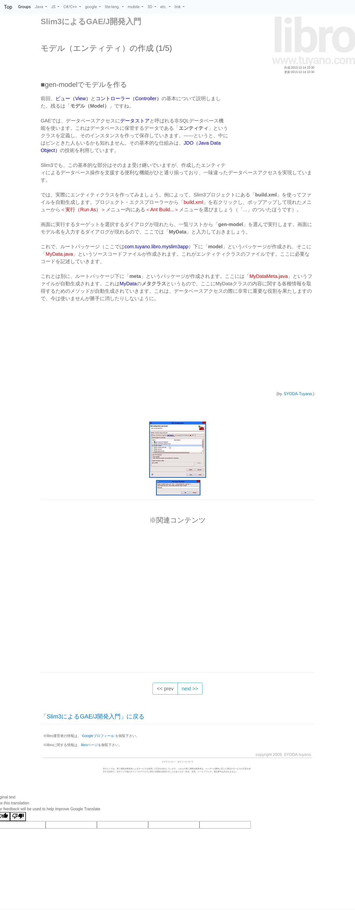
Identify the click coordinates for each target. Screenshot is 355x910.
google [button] (91, 6)
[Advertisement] (270, 129)
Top (8, 7)
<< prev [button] (165, 688)
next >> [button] (190, 688)
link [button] (178, 6)
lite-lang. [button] (113, 6)
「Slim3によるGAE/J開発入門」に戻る (93, 716)
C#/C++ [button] (70, 6)
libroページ (89, 745)
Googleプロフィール (98, 736)
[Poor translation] (18, 816)
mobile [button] (134, 6)
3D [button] (150, 6)
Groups (24, 6)
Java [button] (39, 6)
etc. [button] (164, 6)
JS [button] (53, 6)
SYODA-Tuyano (298, 394)
